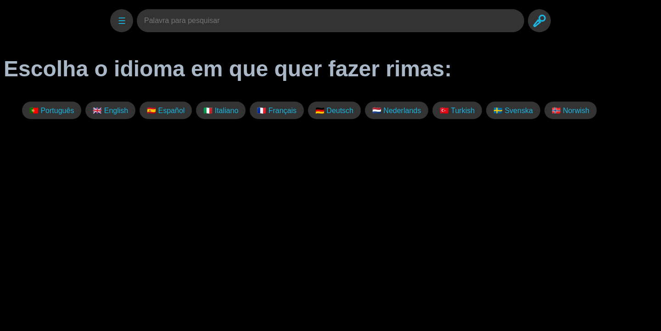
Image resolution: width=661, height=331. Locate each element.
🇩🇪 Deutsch (334, 110)
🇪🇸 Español (166, 110)
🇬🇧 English (110, 110)
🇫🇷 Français (277, 110)
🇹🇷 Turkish (457, 110)
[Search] (539, 20)
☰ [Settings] (122, 21)
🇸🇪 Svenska (513, 110)
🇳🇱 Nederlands (396, 110)
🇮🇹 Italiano (220, 110)
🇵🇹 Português (51, 110)
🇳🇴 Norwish (570, 110)
